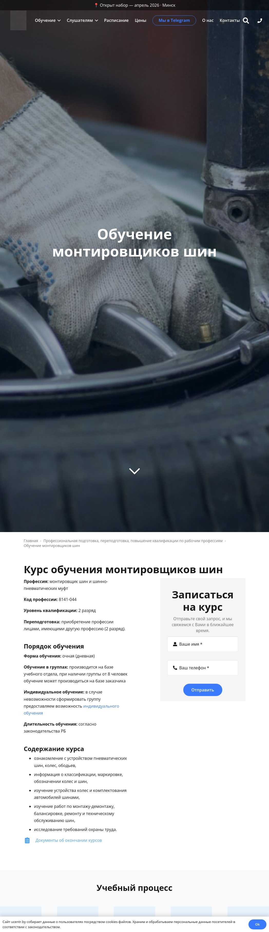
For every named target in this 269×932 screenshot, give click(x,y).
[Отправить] (203, 690)
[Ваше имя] (202, 644)
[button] (58, 20)
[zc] (18, 20)
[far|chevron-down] (134, 471)
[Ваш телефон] (202, 667)
